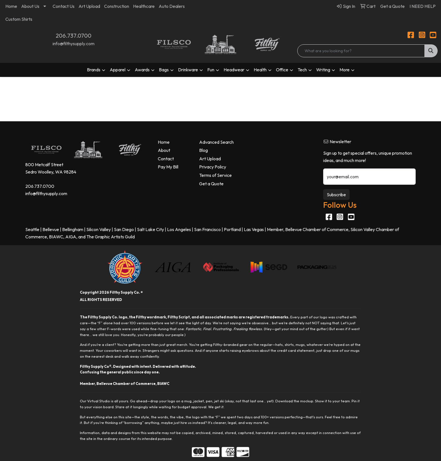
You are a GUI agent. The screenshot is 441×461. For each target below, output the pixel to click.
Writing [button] (323, 69)
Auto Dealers (172, 6)
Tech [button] (302, 69)
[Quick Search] (360, 50)
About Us (30, 6)
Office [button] (282, 69)
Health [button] (260, 69)
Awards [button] (142, 69)
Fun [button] (210, 69)
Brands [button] (93, 69)
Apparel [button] (117, 69)
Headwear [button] (234, 69)
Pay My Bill (168, 167)
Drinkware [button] (188, 69)
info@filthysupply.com (73, 43)
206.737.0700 (73, 35)
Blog (203, 150)
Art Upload (89, 6)
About (164, 150)
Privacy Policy (212, 167)
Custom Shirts (18, 19)
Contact (166, 158)
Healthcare (144, 6)
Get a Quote (211, 183)
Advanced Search (216, 142)
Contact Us (64, 6)
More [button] (344, 69)
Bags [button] (164, 69)
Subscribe (336, 194)
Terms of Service (215, 175)
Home (11, 6)
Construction (116, 6)
